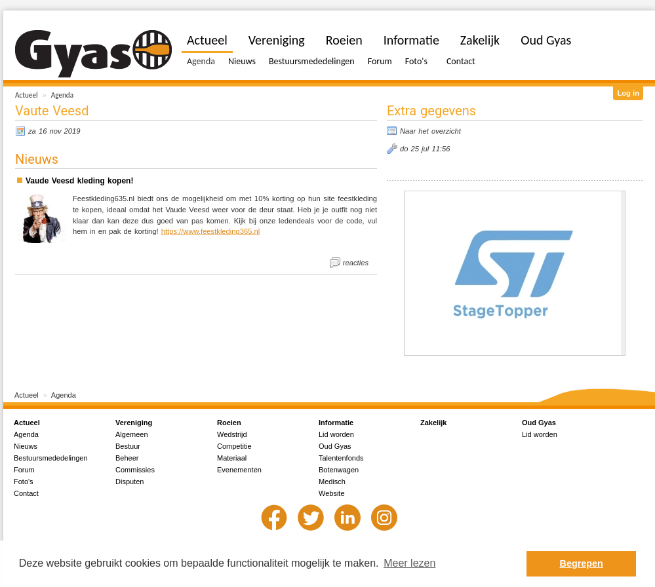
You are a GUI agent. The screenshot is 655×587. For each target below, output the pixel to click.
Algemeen (131, 434)
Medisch (332, 481)
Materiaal (232, 458)
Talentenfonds (341, 458)
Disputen (129, 481)
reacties (355, 263)
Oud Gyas (546, 40)
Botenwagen (339, 470)
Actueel (26, 95)
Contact (461, 61)
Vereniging (276, 40)
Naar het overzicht (430, 131)
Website (332, 493)
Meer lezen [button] (409, 563)
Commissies (135, 470)
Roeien (344, 40)
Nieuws (242, 61)
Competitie (234, 446)
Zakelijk (480, 40)
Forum (380, 61)
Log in (628, 93)
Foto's (416, 61)
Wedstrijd (232, 434)
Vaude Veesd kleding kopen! (79, 180)
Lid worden (336, 434)
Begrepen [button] (581, 563)
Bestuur (127, 446)
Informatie (411, 40)
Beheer (126, 458)
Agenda (62, 95)
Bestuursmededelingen (312, 61)
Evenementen (239, 470)
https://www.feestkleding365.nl (210, 231)
